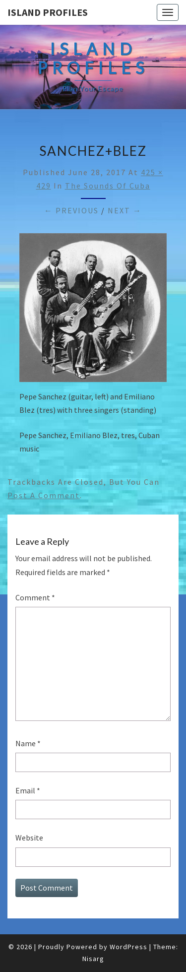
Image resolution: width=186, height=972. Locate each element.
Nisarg (93, 958)
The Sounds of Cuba (107, 186)
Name (28, 743)
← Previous (71, 210)
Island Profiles (47, 12)
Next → (125, 210)
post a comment (43, 495)
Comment (35, 597)
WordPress (128, 946)
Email (27, 790)
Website (29, 837)
